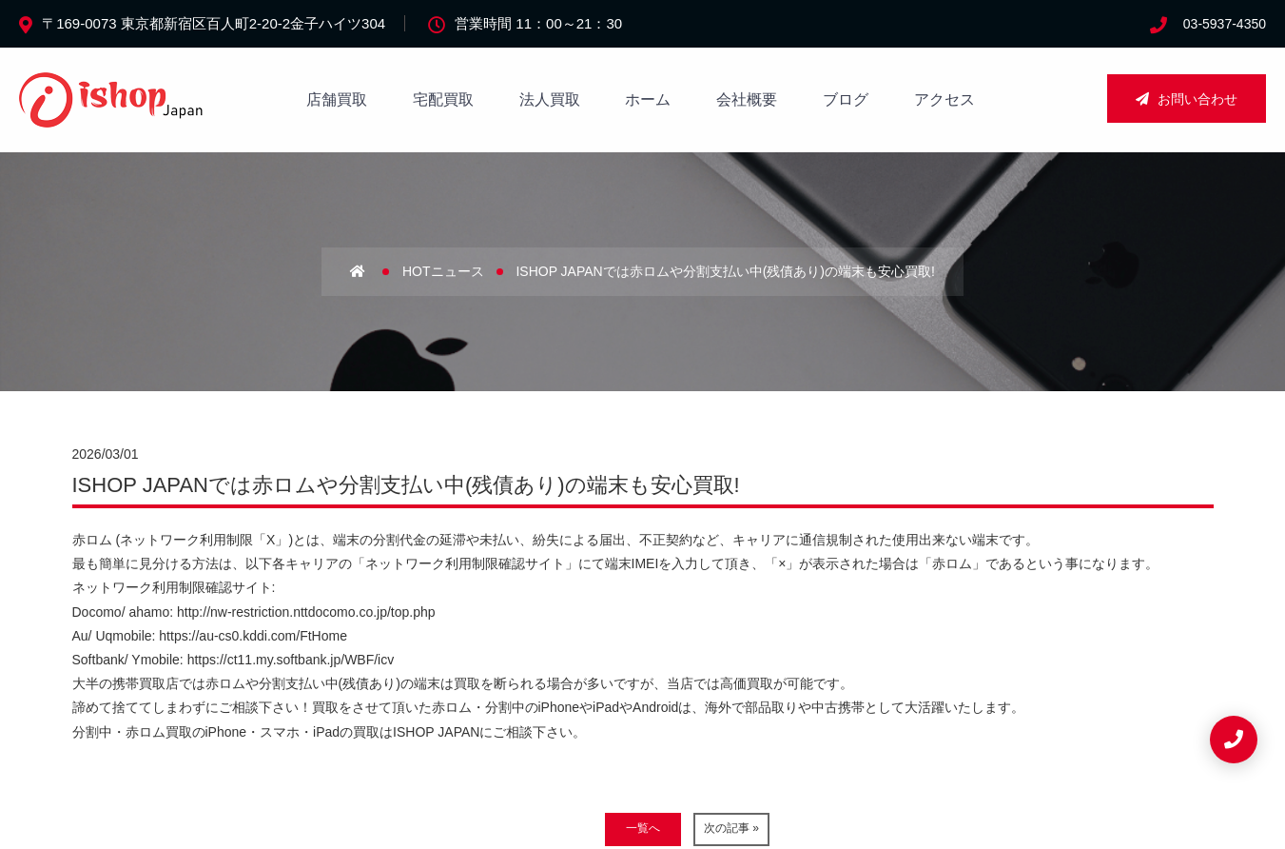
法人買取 (549, 99)
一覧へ (643, 828)
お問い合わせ (1186, 99)
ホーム (648, 99)
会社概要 (746, 99)
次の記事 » (731, 828)
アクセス (944, 99)
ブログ (845, 99)
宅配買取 (443, 99)
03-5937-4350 (1224, 23)
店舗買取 (336, 99)
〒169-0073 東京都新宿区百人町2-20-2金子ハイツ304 (213, 23)
